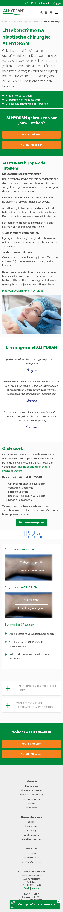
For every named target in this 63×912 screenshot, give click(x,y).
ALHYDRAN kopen (31, 145)
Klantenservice (31, 786)
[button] (41, 12)
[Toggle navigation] (56, 12)
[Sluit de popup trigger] (59, 901)
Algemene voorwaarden (31, 790)
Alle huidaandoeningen (31, 839)
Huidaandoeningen (20, 21)
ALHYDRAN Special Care (31, 862)
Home (5, 21)
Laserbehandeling (31, 835)
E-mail (26, 888)
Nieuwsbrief (31, 808)
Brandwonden (31, 826)
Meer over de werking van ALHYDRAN (22, 290)
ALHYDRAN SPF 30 (31, 858)
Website (35, 888)
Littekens (36, 21)
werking (18, 471)
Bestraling (31, 831)
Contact (31, 803)
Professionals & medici (31, 799)
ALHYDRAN (31, 853)
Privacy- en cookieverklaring (31, 795)
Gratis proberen (31, 134)
